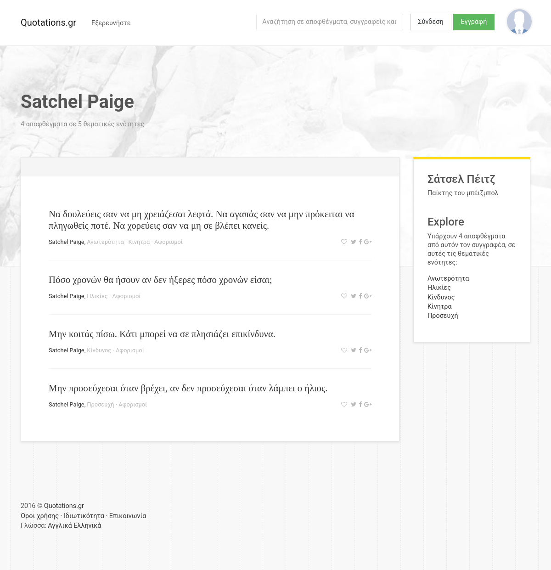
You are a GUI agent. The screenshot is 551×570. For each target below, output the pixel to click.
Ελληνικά (87, 526)
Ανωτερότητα (105, 241)
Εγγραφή (474, 22)
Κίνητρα (139, 241)
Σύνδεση (430, 22)
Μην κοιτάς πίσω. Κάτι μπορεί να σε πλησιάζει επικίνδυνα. (162, 333)
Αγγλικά (60, 526)
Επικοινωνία (127, 516)
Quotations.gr (48, 22)
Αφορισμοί (168, 241)
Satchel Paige (66, 241)
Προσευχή (100, 404)
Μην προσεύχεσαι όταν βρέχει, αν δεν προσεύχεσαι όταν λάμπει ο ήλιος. (188, 388)
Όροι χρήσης (40, 516)
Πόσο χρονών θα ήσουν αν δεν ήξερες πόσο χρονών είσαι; (160, 279)
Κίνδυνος (99, 350)
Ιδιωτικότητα (84, 516)
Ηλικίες (97, 296)
